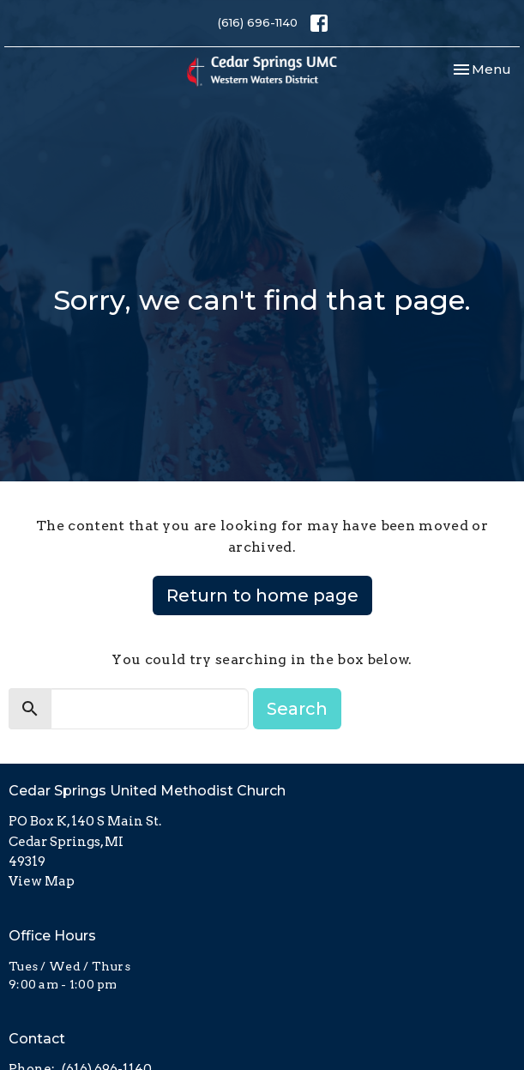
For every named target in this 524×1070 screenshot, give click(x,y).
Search (297, 708)
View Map (42, 881)
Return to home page (262, 595)
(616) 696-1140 (258, 22)
